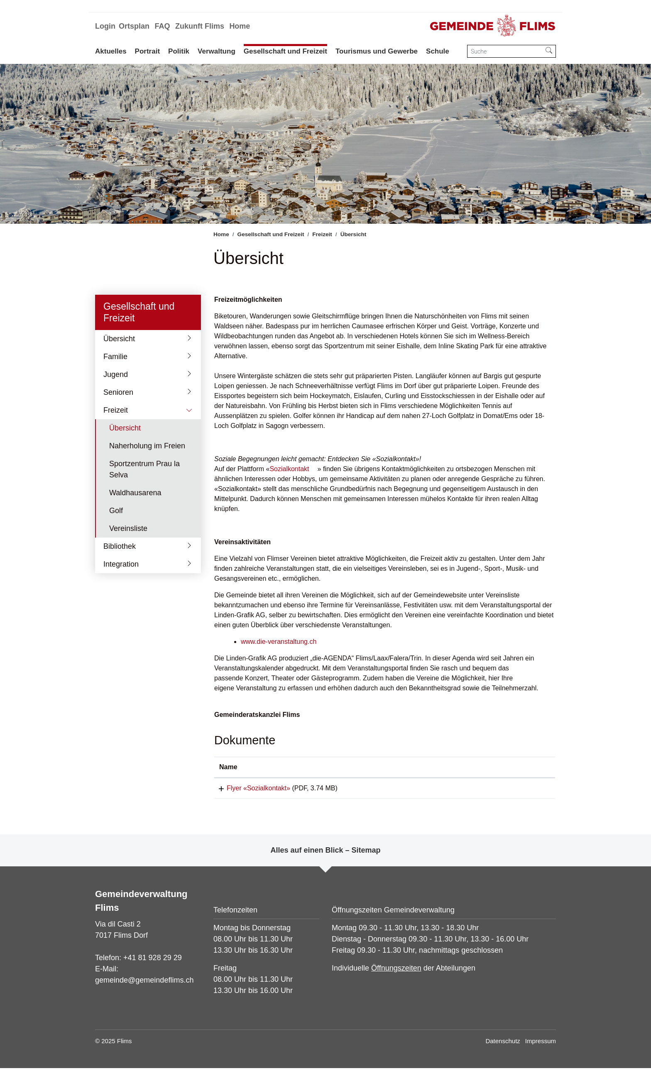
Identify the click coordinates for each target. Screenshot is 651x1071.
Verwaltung (216, 51)
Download (510, 789)
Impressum (540, 1043)
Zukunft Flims (199, 26)
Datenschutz (502, 1043)
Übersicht (119, 339)
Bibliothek (119, 546)
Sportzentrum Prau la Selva (144, 469)
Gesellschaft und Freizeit (285, 51)
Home (239, 26)
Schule (437, 51)
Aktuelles (111, 51)
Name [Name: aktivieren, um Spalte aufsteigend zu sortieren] (228, 766)
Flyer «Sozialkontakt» (251, 788)
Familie (115, 356)
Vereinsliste (128, 528)
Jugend (115, 374)
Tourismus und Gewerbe (376, 51)
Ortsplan (134, 26)
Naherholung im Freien (147, 446)
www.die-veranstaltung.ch (278, 641)
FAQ (162, 26)
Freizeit (115, 410)
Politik (178, 51)
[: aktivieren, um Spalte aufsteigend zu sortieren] (510, 767)
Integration (121, 564)
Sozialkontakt (289, 468)
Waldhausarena (135, 493)
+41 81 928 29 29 (152, 960)
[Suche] (505, 51)
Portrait (147, 51)
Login (105, 26)
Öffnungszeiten (396, 971)
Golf (116, 510)
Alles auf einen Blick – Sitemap (325, 853)
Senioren (118, 392)
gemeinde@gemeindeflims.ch (144, 983)
